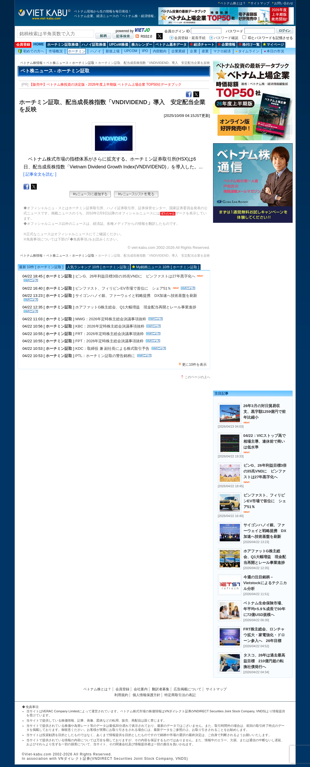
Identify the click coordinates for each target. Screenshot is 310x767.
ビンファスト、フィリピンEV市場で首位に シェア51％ (123, 288)
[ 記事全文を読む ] (39, 174)
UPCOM (130, 51)
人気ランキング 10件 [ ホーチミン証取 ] (98, 267)
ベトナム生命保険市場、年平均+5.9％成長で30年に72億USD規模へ (264, 609)
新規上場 (113, 51)
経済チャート (202, 45)
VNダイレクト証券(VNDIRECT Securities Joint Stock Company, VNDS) (215, 711)
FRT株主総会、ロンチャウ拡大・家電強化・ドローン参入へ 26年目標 (264, 635)
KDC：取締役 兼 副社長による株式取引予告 (112, 348)
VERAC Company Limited (60, 711)
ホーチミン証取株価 (62, 45)
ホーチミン (77, 51)
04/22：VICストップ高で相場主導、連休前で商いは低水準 (264, 441)
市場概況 (56, 51)
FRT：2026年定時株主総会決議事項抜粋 (109, 334)
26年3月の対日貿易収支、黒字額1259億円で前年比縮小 (264, 412)
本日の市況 (274, 51)
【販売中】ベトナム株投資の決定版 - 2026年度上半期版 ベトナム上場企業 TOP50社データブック (105, 84)
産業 (205, 51)
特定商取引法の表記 (180, 695)
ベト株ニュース (57, 63)
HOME (39, 44)
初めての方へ (31, 51)
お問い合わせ (283, 3)
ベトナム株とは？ (233, 3)
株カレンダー (141, 45)
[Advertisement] (253, 265)
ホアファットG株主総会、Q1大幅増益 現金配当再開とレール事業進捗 (135, 307)
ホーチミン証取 (83, 63)
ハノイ (95, 51)
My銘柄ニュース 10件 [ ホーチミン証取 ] (167, 267)
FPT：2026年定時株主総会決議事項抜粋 (109, 341)
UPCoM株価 (119, 45)
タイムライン (247, 51)
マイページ (273, 45)
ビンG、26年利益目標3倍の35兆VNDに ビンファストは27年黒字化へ (135, 276)
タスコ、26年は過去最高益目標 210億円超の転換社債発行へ (264, 661)
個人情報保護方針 (146, 695)
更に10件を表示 (194, 365)
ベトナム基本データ (171, 45)
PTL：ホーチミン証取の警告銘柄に (105, 356)
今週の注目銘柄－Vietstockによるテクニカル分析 (265, 583)
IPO (145, 51)
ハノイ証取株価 (94, 45)
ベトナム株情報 (31, 63)
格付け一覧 (249, 45)
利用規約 (121, 695)
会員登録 (23, 45)
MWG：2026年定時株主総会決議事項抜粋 (110, 319)
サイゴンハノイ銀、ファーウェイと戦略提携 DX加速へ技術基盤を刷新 (136, 295)
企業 (193, 51)
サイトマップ (259, 3)
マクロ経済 (222, 51)
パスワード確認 (226, 38)
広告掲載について (187, 689)
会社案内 (141, 689)
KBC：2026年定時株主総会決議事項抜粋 (109, 326)
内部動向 (160, 51)
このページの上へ (197, 377)
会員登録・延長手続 (190, 38)
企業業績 (178, 51)
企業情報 (226, 45)
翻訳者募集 (160, 689)
